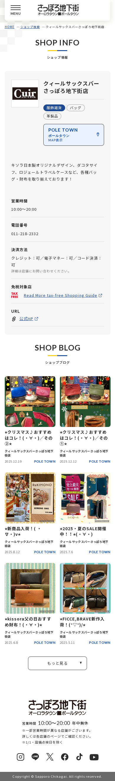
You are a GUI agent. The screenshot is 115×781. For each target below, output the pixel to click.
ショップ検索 (30, 26)
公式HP (26, 318)
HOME (9, 26)
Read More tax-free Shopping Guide (60, 295)
